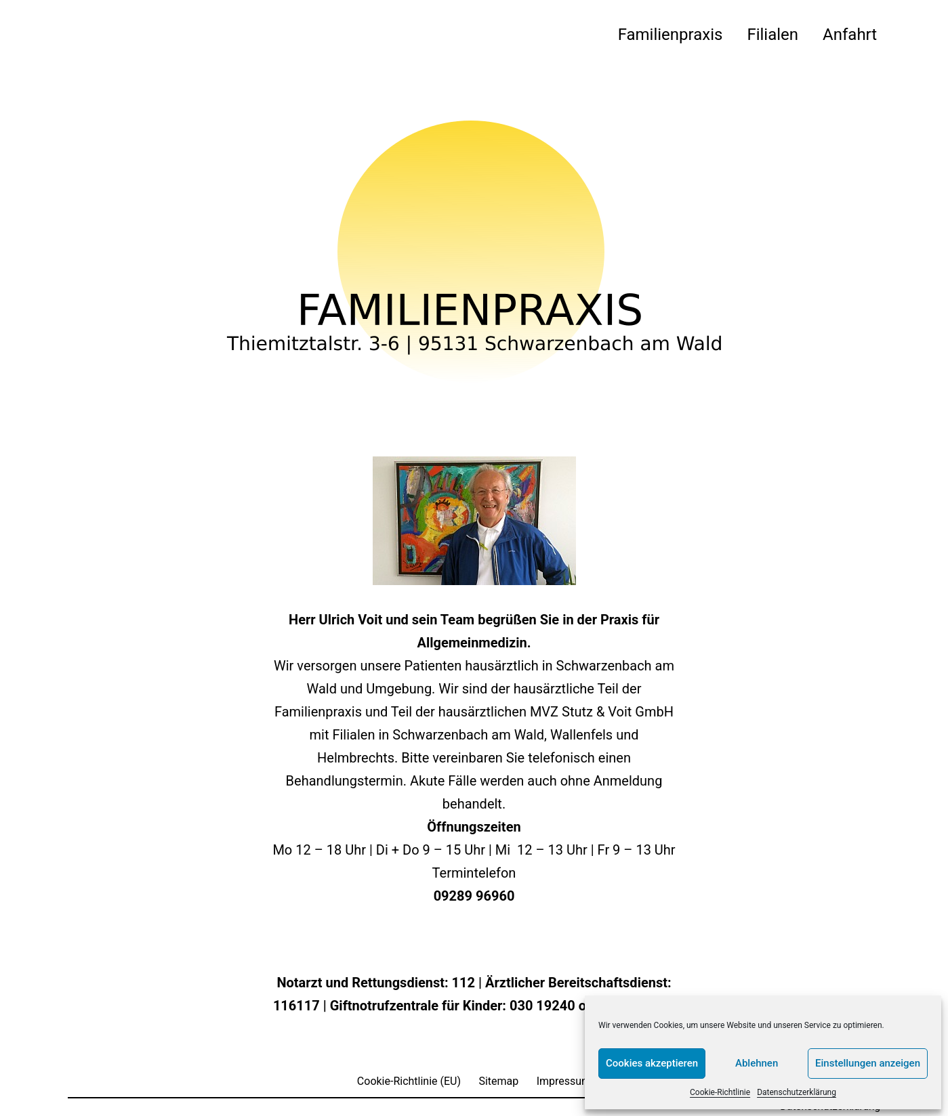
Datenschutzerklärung (796, 1092)
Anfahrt (850, 34)
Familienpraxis (670, 34)
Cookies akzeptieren (652, 1063)
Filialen (772, 34)
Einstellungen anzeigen (867, 1063)
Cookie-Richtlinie (720, 1092)
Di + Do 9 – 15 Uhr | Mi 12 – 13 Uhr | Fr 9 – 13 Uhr (524, 850)
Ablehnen (756, 1063)
